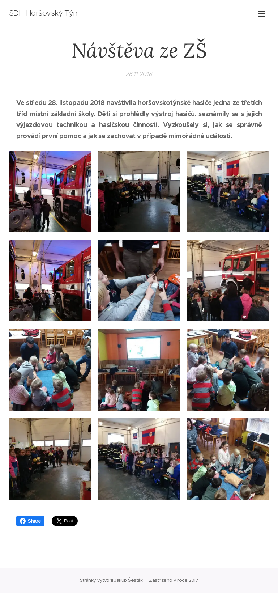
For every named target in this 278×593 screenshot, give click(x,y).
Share (30, 521)
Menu (261, 13)
